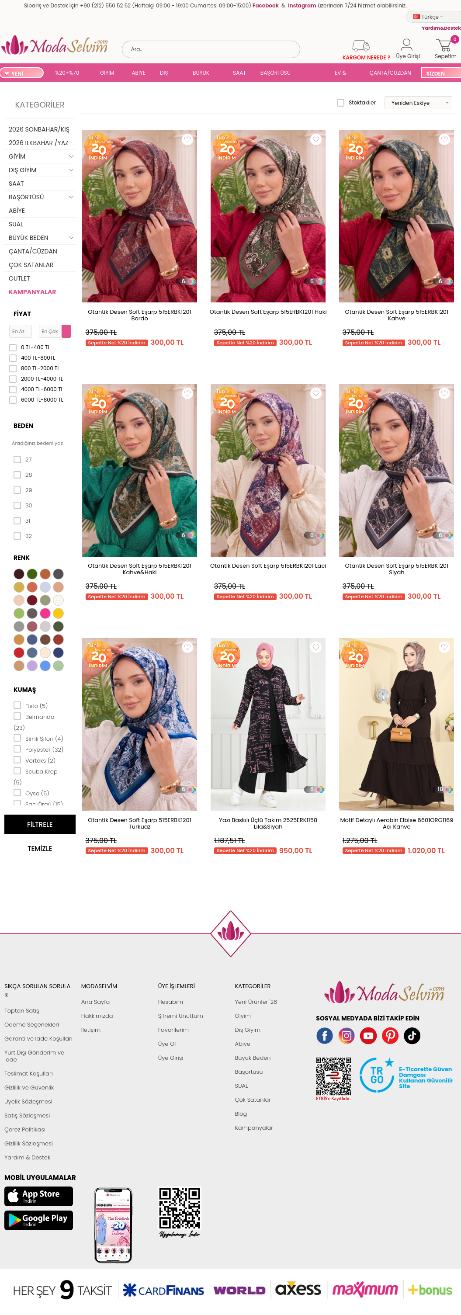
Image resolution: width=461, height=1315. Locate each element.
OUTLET (19, 278)
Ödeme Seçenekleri (31, 1024)
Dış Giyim (247, 1030)
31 (22, 521)
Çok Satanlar (252, 1100)
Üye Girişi (171, 1058)
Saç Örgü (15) (38, 803)
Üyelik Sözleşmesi (28, 1101)
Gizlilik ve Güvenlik (29, 1087)
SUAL (314, 73)
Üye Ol (167, 1044)
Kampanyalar (254, 1128)
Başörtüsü (249, 1072)
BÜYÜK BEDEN (201, 73)
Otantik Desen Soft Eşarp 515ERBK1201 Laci (268, 566)
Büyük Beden (252, 1058)
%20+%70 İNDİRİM (67, 73)
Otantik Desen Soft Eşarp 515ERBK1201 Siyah (397, 569)
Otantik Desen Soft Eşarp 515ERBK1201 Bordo (139, 315)
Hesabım (170, 1002)
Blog (241, 1114)
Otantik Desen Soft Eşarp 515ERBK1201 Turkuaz (139, 823)
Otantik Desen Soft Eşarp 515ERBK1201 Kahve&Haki (139, 569)
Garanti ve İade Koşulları (38, 1038)
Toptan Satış (21, 1010)
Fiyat (22, 313)
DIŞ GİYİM (167, 73)
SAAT (239, 72)
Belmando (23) (34, 721)
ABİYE (139, 72)
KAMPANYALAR (32, 292)
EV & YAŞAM (344, 73)
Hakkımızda (97, 1016)
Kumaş (25, 689)
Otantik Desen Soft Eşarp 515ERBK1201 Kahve (397, 315)
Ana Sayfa (95, 1002)
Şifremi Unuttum (180, 1016)
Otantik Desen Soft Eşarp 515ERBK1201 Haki (268, 312)
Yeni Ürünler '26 (256, 1002)
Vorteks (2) (34, 760)
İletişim (91, 1030)
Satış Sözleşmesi (27, 1115)
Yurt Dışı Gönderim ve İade (34, 1056)
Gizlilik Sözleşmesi (28, 1143)
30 (23, 505)
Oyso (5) (31, 793)
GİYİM (107, 72)
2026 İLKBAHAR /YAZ (39, 143)
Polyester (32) (38, 749)
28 (23, 475)
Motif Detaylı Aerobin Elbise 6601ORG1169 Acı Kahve (396, 823)
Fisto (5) (31, 705)
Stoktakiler (356, 102)
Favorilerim (173, 1030)
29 (23, 490)
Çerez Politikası (24, 1129)
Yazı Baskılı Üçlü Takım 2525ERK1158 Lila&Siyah (268, 823)
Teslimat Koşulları (28, 1073)
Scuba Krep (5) (36, 776)
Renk (22, 557)
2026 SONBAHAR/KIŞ (39, 129)
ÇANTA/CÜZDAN (390, 72)
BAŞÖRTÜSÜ (275, 72)
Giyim (243, 1016)
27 (22, 459)
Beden (23, 425)
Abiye (242, 1044)
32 (23, 536)
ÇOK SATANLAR (31, 264)
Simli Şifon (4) (38, 738)
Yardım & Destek (27, 1157)
